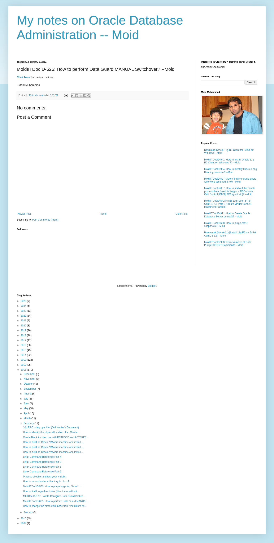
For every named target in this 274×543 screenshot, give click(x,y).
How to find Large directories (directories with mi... (51, 491)
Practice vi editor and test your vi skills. (44, 476)
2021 (24, 320)
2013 (24, 359)
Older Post (181, 213)
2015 (24, 350)
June (27, 403)
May (26, 408)
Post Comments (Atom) (45, 219)
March (27, 418)
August (28, 393)
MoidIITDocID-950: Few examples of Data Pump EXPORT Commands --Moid (227, 244)
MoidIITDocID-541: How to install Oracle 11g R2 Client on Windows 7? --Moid (229, 161)
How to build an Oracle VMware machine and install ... (53, 442)
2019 (24, 330)
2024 (24, 305)
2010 (24, 518)
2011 (24, 369)
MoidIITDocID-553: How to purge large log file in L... (52, 486)
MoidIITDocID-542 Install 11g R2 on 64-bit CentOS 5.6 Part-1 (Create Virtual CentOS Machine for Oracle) (227, 203)
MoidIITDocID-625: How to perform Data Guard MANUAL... (56, 501)
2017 (24, 340)
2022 (24, 315)
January (28, 512)
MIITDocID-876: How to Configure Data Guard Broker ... (54, 496)
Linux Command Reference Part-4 (42, 456)
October (28, 383)
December (30, 374)
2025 (24, 301)
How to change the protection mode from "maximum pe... (55, 506)
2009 (24, 523)
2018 (24, 335)
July (26, 398)
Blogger (152, 285)
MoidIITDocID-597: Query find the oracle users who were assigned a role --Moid (230, 180)
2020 (24, 325)
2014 (24, 355)
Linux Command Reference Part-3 (42, 461)
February (29, 423)
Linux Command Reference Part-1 (42, 466)
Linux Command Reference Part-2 (42, 471)
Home (103, 213)
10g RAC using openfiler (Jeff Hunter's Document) (51, 427)
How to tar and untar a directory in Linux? (46, 481)
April (26, 413)
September (30, 388)
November (30, 378)
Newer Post (24, 213)
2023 (24, 310)
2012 (24, 364)
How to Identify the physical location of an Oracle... (51, 432)
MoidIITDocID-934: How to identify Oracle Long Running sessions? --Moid (230, 171)
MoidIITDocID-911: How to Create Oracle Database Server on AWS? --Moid (227, 215)
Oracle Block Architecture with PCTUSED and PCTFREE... (56, 437)
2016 (24, 345)
